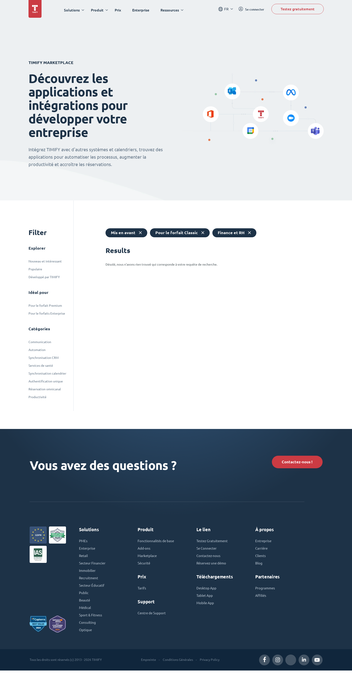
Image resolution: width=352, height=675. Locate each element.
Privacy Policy (210, 664)
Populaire (35, 269)
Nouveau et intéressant (45, 261)
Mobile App (205, 606)
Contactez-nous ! (295, 462)
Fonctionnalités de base (156, 543)
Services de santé (41, 365)
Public (84, 596)
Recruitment (89, 581)
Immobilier (87, 573)
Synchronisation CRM (44, 358)
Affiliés (261, 598)
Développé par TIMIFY (44, 277)
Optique (85, 634)
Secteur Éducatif (92, 588)
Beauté (84, 604)
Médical (85, 611)
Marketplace (147, 558)
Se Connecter (207, 550)
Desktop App (206, 591)
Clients (260, 558)
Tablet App (205, 598)
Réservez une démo (212, 566)
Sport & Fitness (91, 619)
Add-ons (144, 550)
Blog (258, 566)
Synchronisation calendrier (47, 373)
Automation (37, 350)
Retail (83, 558)
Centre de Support (152, 616)
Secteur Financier (93, 566)
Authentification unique (46, 381)
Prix (119, 10)
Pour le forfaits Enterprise (47, 313)
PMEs (83, 543)
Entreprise (263, 543)
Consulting (87, 627)
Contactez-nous (208, 558)
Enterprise (142, 10)
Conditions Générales (178, 664)
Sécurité (144, 566)
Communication (40, 342)
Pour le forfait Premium (45, 305)
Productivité (37, 397)
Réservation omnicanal (45, 389)
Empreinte (148, 664)
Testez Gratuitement (213, 543)
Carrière (261, 550)
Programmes (265, 591)
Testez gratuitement (298, 10)
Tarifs (142, 591)
